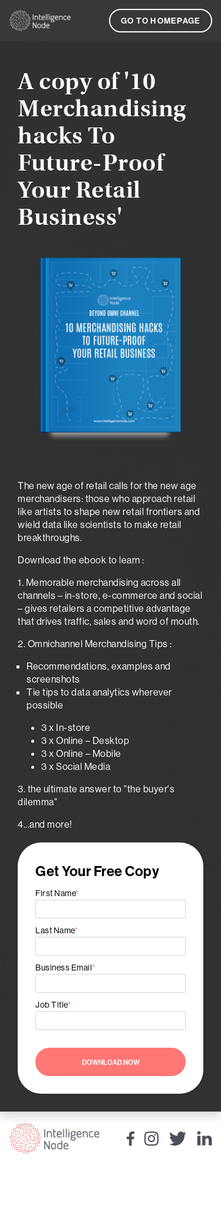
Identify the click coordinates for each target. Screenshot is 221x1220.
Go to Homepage (161, 20)
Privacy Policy (110, 1208)
